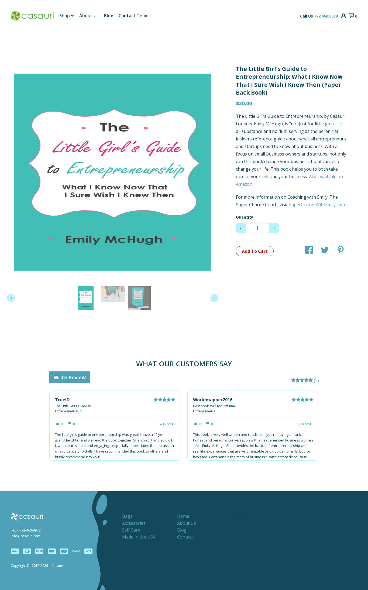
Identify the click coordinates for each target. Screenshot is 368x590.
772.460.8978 (326, 16)
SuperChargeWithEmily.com (317, 205)
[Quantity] (257, 228)
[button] (343, 16)
